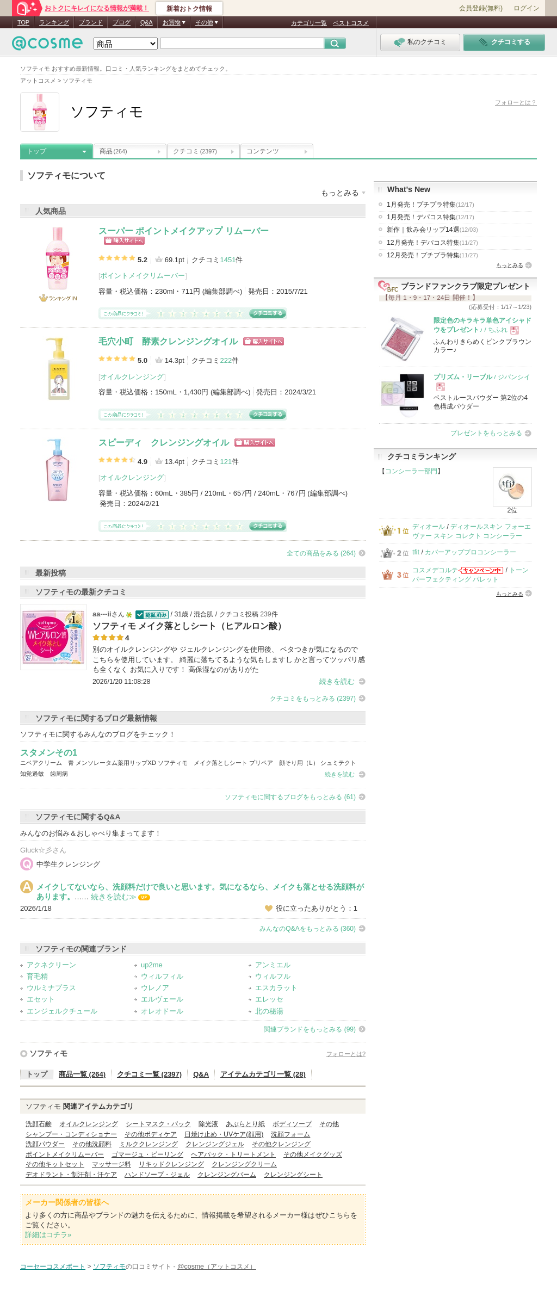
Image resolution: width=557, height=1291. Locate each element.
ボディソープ (292, 1124)
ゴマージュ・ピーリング (147, 1154)
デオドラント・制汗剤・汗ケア (71, 1174)
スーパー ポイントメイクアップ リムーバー (183, 231)
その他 (329, 1124)
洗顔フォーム (290, 1134)
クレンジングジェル (214, 1144)
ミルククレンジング (148, 1144)
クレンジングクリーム (244, 1164)
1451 (228, 260)
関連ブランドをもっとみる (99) (310, 1029)
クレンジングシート (293, 1174)
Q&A (146, 22)
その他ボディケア (151, 1134)
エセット (41, 999)
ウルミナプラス (51, 988)
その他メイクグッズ (312, 1154)
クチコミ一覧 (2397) (149, 1074)
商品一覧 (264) (82, 1074)
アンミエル (272, 965)
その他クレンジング (281, 1144)
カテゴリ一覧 (309, 23)
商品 (113, 151)
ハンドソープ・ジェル (157, 1174)
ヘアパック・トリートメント (233, 1154)
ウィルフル (272, 976)
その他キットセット (55, 1164)
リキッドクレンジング (171, 1164)
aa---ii (102, 614)
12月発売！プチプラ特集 (432, 255)
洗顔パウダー (45, 1144)
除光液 (208, 1124)
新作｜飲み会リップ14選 (432, 229)
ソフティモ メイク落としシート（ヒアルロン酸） (189, 626)
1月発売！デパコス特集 (430, 217)
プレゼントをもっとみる (486, 433)
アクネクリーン (51, 965)
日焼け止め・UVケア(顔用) (223, 1134)
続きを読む (337, 681)
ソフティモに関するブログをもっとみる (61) (290, 797)
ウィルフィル (162, 976)
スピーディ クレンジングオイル (163, 442)
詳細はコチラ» (48, 1235)
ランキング (54, 22)
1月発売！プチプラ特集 (430, 204)
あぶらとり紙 (245, 1124)
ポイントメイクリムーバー (142, 275)
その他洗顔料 (92, 1144)
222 (226, 360)
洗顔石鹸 (39, 1124)
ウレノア (155, 988)
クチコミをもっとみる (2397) (313, 698)
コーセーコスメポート (52, 1266)
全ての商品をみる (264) (321, 553)
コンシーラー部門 (411, 471)
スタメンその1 (48, 752)
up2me (152, 965)
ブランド (91, 22)
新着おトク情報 (189, 9)
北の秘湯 (269, 1011)
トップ (36, 151)
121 (226, 462)
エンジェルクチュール (62, 1011)
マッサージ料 (111, 1164)
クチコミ (195, 151)
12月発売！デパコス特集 (432, 242)
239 (265, 614)
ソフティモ (48, 1053)
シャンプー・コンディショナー (71, 1134)
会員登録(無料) (481, 8)
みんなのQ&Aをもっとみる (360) (307, 928)
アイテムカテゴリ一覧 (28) (263, 1074)
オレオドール (162, 1011)
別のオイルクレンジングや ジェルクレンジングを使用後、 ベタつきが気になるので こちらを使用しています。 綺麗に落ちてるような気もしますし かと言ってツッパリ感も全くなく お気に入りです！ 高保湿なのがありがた (228, 659)
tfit (415, 552)
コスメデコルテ (435, 570)
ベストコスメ (351, 23)
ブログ (122, 22)
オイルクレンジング (132, 377)
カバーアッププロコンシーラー (470, 552)
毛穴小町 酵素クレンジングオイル (168, 341)
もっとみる (509, 265)
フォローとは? (346, 1054)
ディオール (428, 526)
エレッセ (269, 999)
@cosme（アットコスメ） (216, 1266)
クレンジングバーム (226, 1174)
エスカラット (276, 988)
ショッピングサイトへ (124, 241)
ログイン (526, 8)
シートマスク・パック (158, 1124)
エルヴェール (162, 999)
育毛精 (37, 976)
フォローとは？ (516, 102)
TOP (23, 22)
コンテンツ (262, 151)
